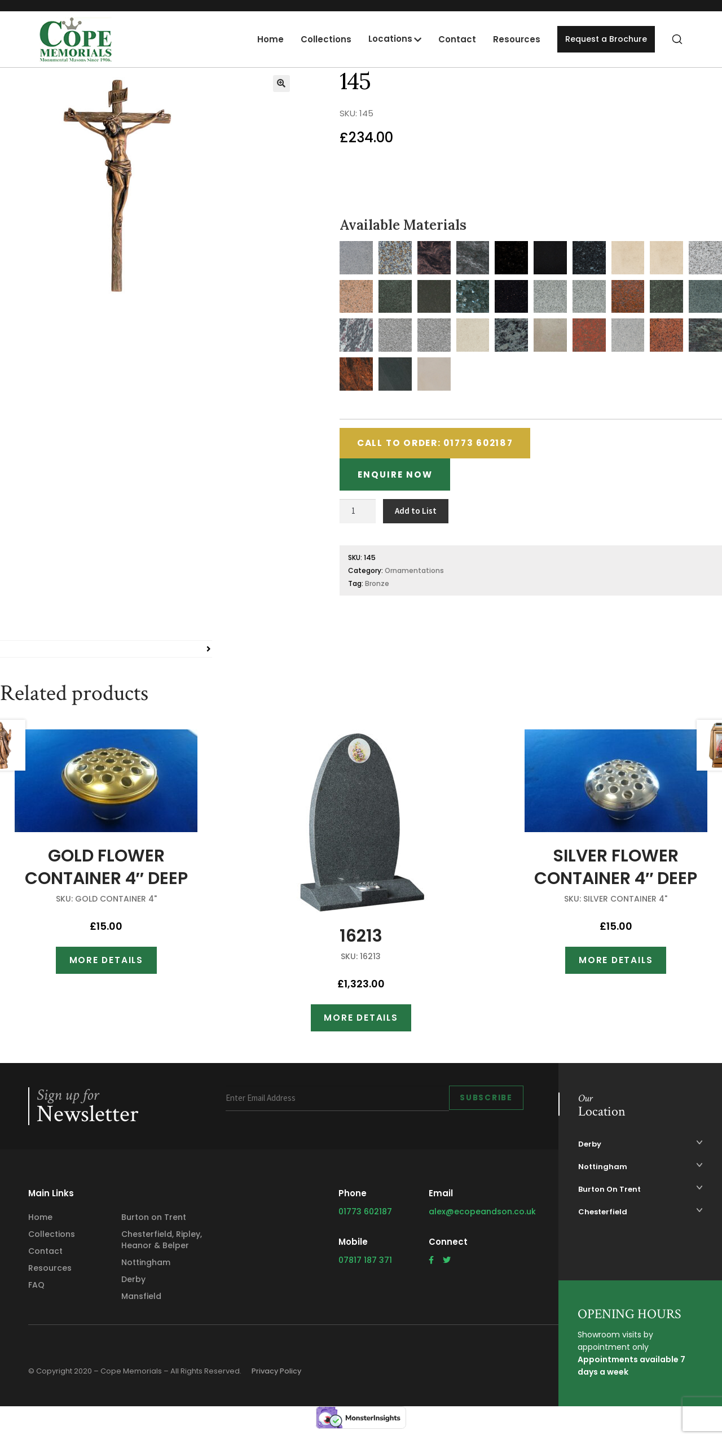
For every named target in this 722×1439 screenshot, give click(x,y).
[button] (281, 83)
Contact (452, 39)
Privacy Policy (280, 1378)
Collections (321, 39)
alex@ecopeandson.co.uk (482, 1218)
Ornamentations (414, 575)
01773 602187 (365, 1218)
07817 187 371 (365, 1267)
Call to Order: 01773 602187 (443, 444)
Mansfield (141, 1303)
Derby (133, 1286)
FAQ (36, 1292)
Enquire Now (398, 478)
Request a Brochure (603, 39)
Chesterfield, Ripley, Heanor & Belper (161, 1247)
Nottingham (145, 1269)
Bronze (377, 588)
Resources (511, 39)
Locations (385, 39)
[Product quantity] (358, 516)
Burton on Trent (153, 1224)
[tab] (106, 654)
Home (265, 39)
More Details (106, 965)
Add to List (416, 515)
